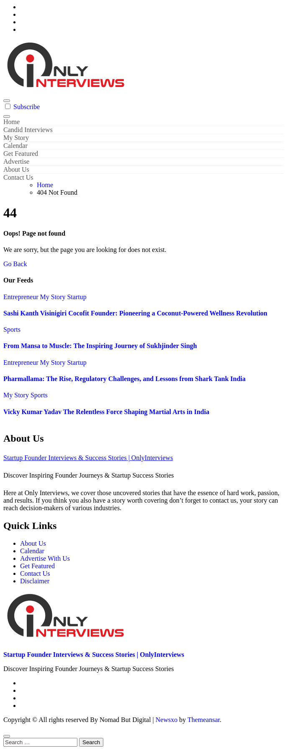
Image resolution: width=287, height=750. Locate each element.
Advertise (16, 161)
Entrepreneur (21, 296)
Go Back (15, 263)
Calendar (15, 145)
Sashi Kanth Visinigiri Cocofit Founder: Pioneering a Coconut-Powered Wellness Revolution (135, 313)
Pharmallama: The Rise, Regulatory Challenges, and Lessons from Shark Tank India (124, 378)
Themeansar (203, 719)
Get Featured (20, 153)
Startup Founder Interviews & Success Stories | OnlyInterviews (88, 457)
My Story (16, 137)
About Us (16, 169)
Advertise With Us (45, 558)
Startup (76, 296)
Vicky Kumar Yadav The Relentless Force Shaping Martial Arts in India (106, 411)
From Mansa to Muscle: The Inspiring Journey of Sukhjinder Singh (100, 345)
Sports (11, 329)
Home (11, 121)
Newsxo (166, 719)
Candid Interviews (28, 129)
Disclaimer (34, 581)
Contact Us (18, 177)
